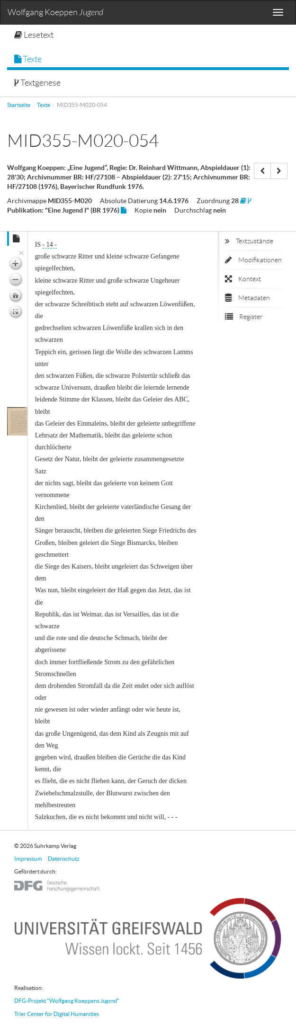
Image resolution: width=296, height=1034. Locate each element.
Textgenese (37, 83)
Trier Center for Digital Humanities (56, 1014)
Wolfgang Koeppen (55, 13)
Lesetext (34, 35)
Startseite (18, 105)
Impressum (28, 859)
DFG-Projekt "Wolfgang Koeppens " (66, 1001)
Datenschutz (64, 859)
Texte (28, 59)
